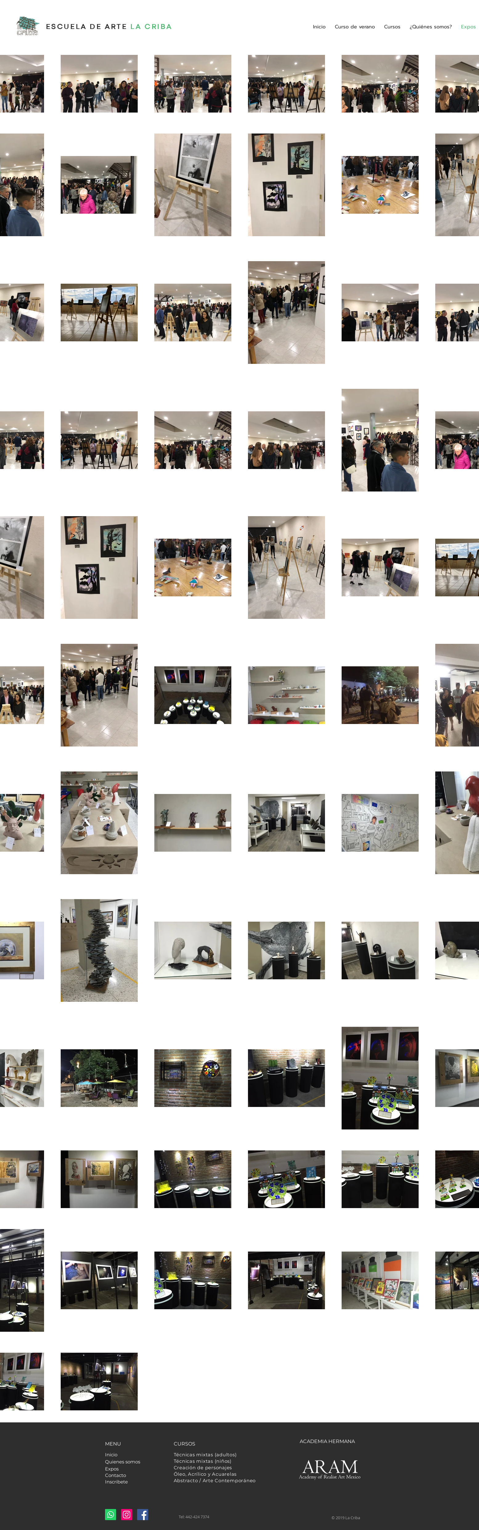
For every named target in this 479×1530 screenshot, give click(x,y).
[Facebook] (142, 1514)
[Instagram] (126, 1514)
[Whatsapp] (110, 1514)
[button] (392, 27)
